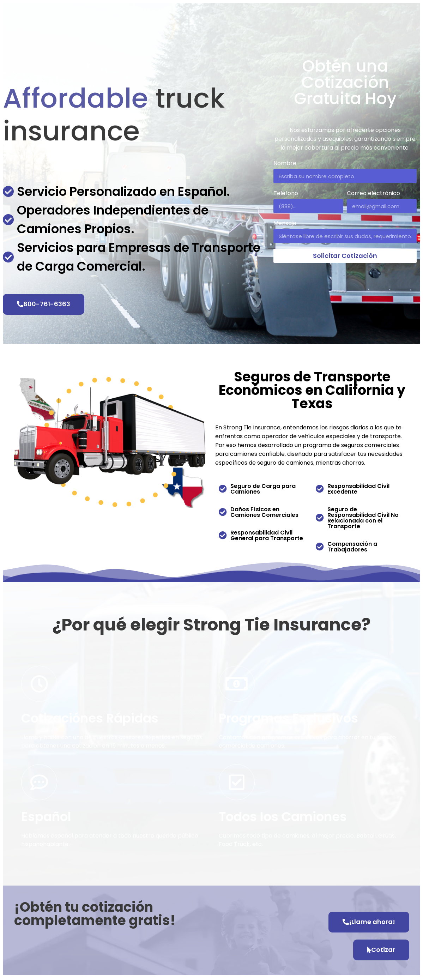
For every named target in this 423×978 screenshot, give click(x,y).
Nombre (284, 163)
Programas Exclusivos (288, 718)
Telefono (285, 193)
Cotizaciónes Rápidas (89, 718)
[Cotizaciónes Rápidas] (39, 684)
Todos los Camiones (283, 817)
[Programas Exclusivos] (237, 684)
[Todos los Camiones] (237, 782)
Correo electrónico (373, 193)
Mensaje (284, 223)
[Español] (39, 782)
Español (46, 817)
